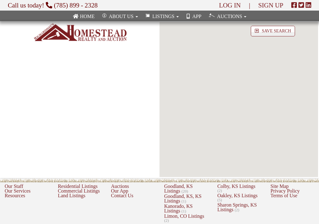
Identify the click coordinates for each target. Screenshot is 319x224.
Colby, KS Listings (236, 188)
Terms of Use (283, 195)
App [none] (193, 16)
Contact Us (122, 195)
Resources (15, 195)
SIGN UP (270, 5)
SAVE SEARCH (273, 31)
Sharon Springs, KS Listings (237, 207)
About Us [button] (119, 16)
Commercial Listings (79, 191)
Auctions (120, 186)
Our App (119, 191)
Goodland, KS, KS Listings (183, 198)
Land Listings (71, 195)
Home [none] (84, 16)
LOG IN (230, 5)
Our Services (18, 191)
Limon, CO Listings (184, 218)
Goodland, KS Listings (178, 189)
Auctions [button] (226, 16)
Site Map (279, 186)
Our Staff (14, 186)
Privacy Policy (285, 191)
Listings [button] (161, 16)
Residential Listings (78, 186)
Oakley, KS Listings (237, 197)
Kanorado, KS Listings (178, 208)
